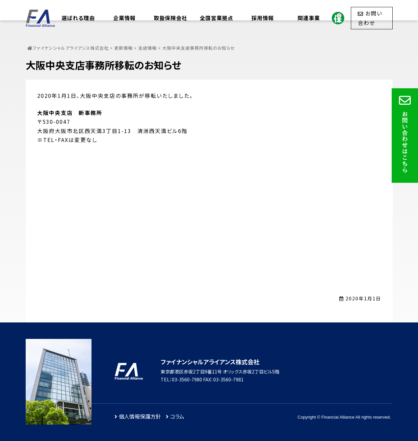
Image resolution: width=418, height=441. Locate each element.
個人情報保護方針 (140, 416)
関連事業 (309, 18)
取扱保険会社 (170, 18)
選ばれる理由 (78, 18)
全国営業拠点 (216, 18)
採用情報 (262, 18)
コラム (177, 416)
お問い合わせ (370, 17)
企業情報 (124, 18)
